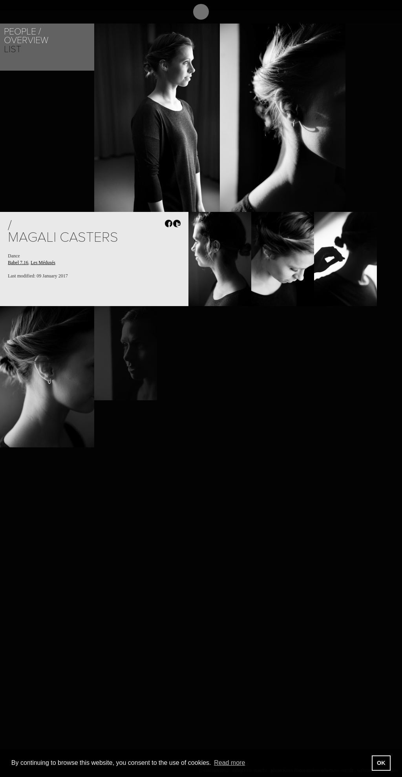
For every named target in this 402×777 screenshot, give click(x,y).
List (12, 49)
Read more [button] (229, 762)
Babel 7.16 (18, 262)
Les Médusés (43, 262)
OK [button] (381, 763)
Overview (26, 40)
